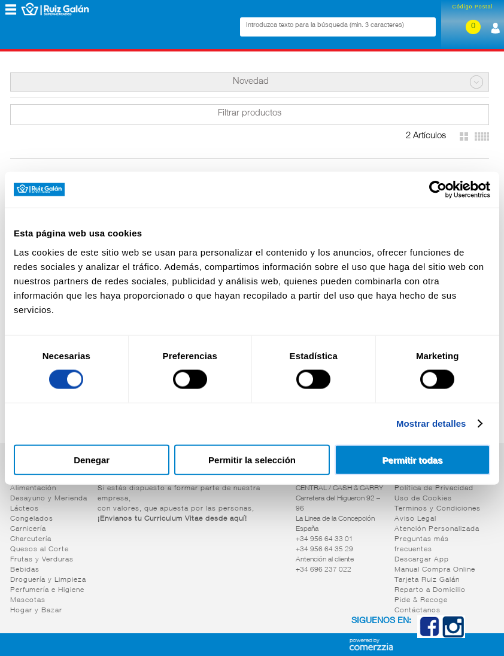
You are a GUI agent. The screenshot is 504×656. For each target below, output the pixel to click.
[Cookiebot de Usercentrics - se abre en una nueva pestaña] (437, 190)
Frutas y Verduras (42, 559)
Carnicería (28, 529)
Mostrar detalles (431, 423)
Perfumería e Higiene (47, 590)
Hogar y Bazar (36, 610)
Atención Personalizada (436, 529)
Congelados (31, 519)
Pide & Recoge (421, 600)
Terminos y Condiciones (437, 508)
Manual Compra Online (434, 569)
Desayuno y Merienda (48, 498)
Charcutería (30, 539)
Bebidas (25, 569)
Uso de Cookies (423, 498)
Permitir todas (412, 459)
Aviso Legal (415, 519)
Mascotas (27, 600)
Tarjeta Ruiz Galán (427, 580)
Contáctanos (417, 610)
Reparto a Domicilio (430, 590)
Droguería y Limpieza (48, 580)
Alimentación (33, 488)
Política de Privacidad (433, 488)
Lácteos (24, 508)
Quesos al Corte (39, 549)
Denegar (92, 459)
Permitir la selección (252, 459)
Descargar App (421, 559)
